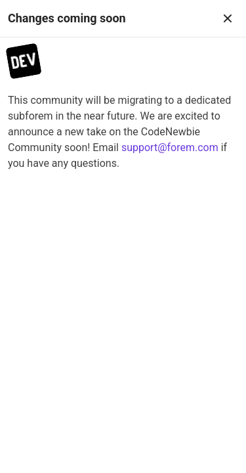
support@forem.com (169, 147)
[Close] (228, 18)
